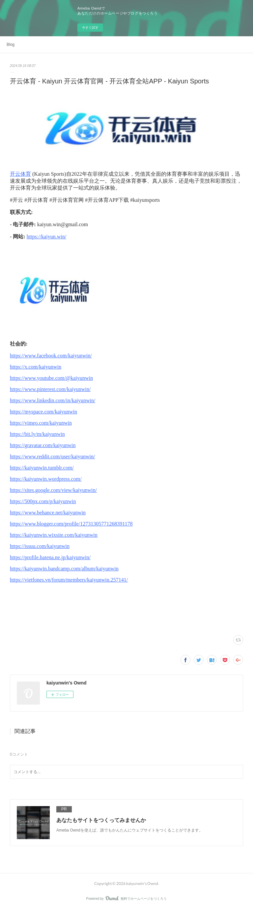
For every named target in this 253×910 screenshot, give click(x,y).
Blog (10, 44)
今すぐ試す (90, 27)
